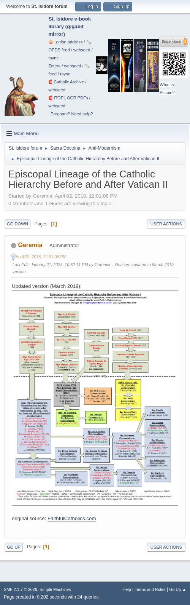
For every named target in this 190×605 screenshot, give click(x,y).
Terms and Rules (150, 589)
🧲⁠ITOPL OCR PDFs (68, 98)
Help (127, 589)
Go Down (17, 224)
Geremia (30, 245)
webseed (81, 50)
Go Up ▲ (177, 589)
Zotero (54, 66)
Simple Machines (55, 589)
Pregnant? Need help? (72, 114)
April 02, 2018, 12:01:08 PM (41, 256)
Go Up (14, 547)
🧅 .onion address (65, 42)
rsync (53, 58)
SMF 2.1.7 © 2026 (20, 589)
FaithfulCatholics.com (72, 518)
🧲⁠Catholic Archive (66, 82)
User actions (166, 224)
